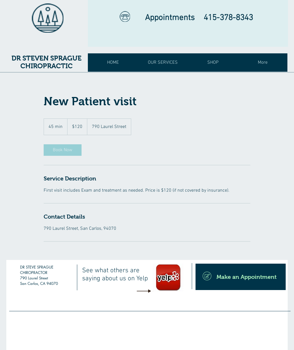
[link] (63, 150)
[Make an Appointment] (241, 277)
